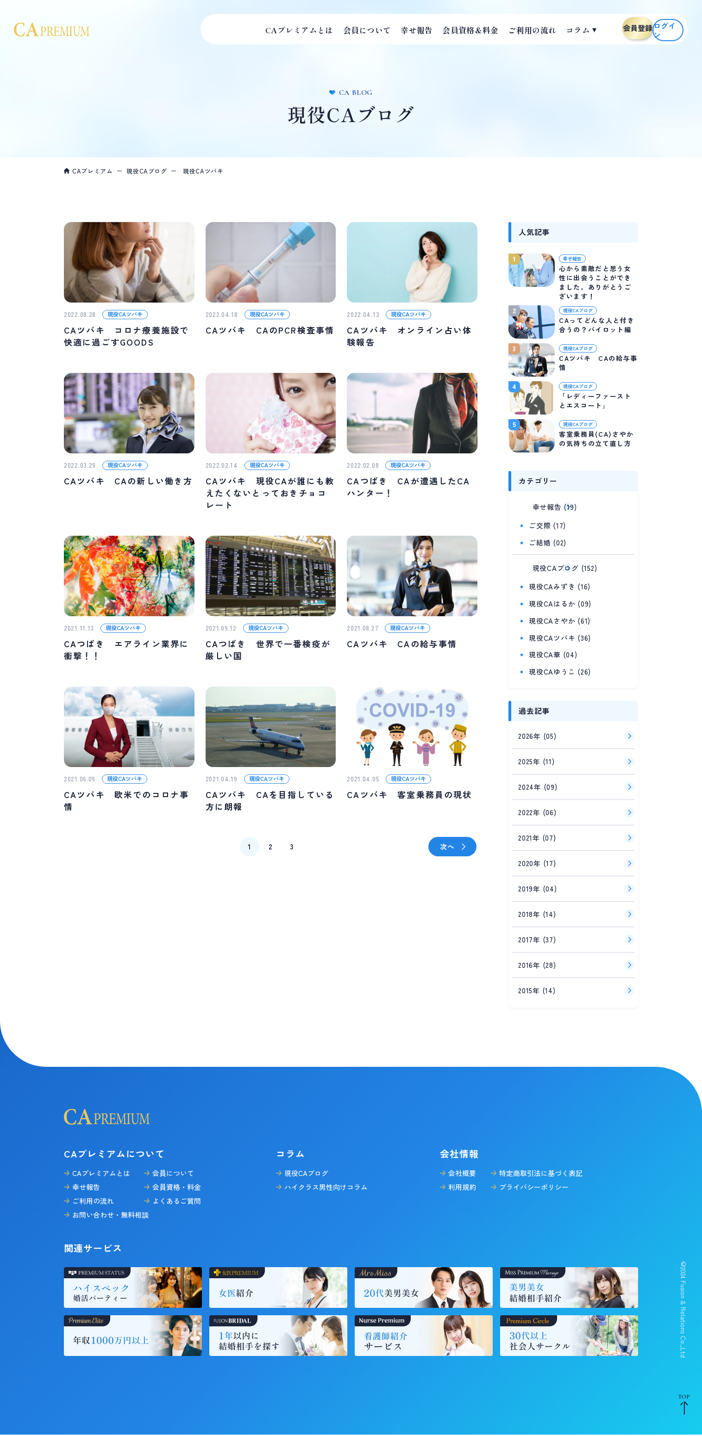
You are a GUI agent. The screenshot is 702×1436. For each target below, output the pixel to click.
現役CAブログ (146, 171)
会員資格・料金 (176, 1183)
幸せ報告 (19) (541, 506)
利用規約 (462, 1183)
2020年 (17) (537, 859)
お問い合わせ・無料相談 (110, 1210)
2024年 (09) (538, 782)
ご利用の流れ (93, 1196)
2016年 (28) (537, 961)
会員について (173, 1169)
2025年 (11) (536, 757)
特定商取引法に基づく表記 (541, 1169)
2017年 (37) (537, 935)
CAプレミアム (92, 171)
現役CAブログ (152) (551, 564)
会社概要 (462, 1169)
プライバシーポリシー (534, 1183)
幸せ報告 (86, 1183)
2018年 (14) (537, 910)
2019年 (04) (537, 884)
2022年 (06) (537, 808)
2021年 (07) (537, 833)
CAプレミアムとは (101, 1169)
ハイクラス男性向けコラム (326, 1183)
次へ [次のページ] (447, 846)
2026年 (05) (537, 732)
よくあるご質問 (176, 1196)
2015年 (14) (537, 986)
